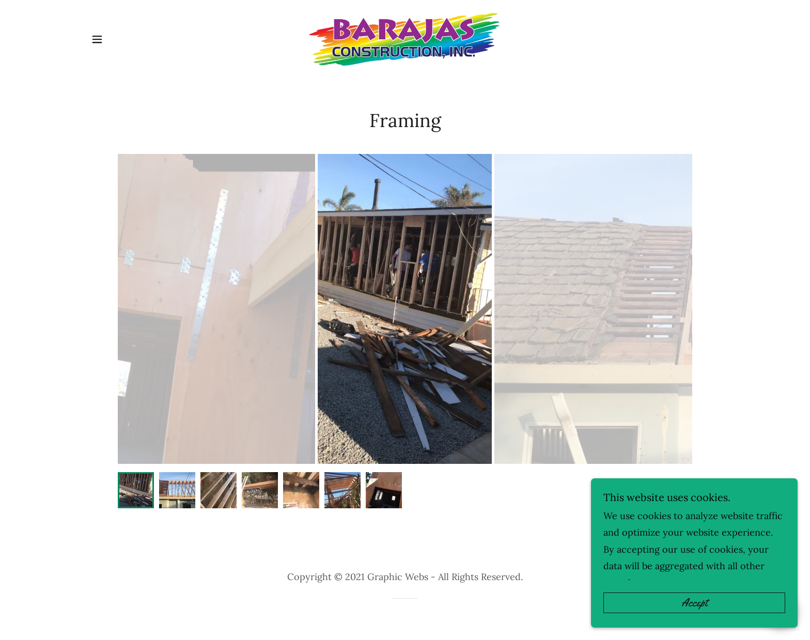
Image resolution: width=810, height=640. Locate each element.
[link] (405, 39)
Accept (694, 603)
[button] (97, 39)
